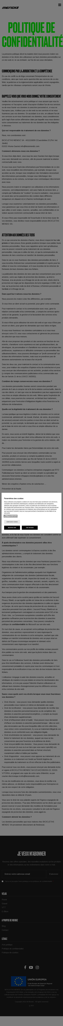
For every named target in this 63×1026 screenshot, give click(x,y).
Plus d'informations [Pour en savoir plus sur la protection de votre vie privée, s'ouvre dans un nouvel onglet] (10, 516)
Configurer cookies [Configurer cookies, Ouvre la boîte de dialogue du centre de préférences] (12, 522)
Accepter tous (12, 527)
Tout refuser (30, 527)
